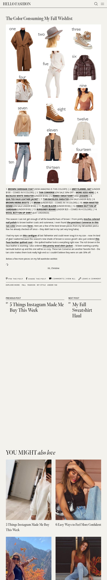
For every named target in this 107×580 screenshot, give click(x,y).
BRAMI (37, 202)
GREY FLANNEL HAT (82, 189)
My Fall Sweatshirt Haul (82, 310)
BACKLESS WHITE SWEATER (20, 195)
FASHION (31, 285)
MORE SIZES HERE (85, 192)
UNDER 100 (52, 285)
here (30, 225)
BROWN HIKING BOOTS (17, 202)
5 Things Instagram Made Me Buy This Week (37, 307)
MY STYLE (41, 285)
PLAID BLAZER (49, 206)
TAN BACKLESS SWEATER (56, 199)
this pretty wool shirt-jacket (58, 245)
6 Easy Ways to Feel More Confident (78, 524)
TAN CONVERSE (47, 192)
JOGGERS (83, 195)
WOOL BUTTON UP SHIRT (19, 212)
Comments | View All (62, 278)
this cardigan (30, 235)
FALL (24, 285)
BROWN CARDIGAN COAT (21, 189)
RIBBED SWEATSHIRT (63, 195)
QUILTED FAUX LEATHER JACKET (22, 199)
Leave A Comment (89, 278)
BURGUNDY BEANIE (46, 209)
